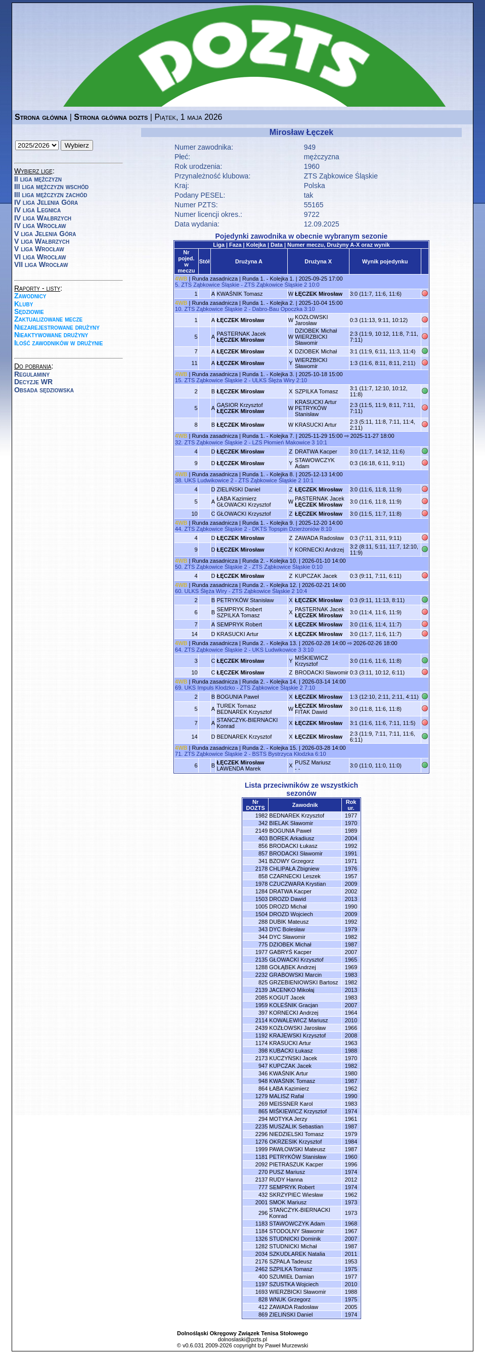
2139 (261, 990)
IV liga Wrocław (40, 225)
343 (263, 929)
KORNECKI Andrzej (319, 550)
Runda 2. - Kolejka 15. (269, 748)
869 (263, 1314)
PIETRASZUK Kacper (296, 1164)
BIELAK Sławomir (291, 823)
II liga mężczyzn (38, 179)
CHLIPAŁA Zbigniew (294, 869)
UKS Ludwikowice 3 (276, 650)
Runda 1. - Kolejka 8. (268, 474)
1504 (261, 914)
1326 (261, 1239)
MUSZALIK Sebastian (296, 1126)
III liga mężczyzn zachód (50, 195)
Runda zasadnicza (215, 279)
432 (263, 1195)
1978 (261, 884)
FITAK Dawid (318, 709)
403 (263, 838)
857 (263, 853)
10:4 (301, 591)
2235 (261, 1126)
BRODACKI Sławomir (321, 672)
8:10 (326, 529)
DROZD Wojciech (291, 914)
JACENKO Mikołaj (291, 990)
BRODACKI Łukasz (293, 846)
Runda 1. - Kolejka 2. (268, 303)
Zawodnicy (30, 296)
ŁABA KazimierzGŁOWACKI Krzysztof (243, 501)
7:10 (309, 688)
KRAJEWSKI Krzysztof (297, 1035)
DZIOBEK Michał (316, 351)
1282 (261, 1246)
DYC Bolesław (286, 929)
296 (263, 1213)
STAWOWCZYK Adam (297, 1223)
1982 (261, 815)
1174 (261, 1043)
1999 (261, 1149)
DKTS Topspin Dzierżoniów (285, 529)
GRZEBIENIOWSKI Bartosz (303, 982)
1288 (261, 967)
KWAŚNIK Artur (288, 1073)
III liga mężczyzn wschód (51, 187)
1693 (261, 1292)
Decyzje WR (33, 382)
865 (263, 1111)
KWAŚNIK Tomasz (239, 294)
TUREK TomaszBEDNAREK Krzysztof (244, 709)
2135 (261, 960)
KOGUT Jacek (287, 997)
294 (263, 1119)
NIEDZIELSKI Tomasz (296, 1134)
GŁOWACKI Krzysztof (243, 514)
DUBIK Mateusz (288, 922)
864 (263, 1088)
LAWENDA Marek (240, 765)
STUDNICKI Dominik (295, 1239)
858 (263, 876)
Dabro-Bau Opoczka (277, 309)
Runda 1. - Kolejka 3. (268, 374)
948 (263, 1081)
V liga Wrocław (39, 249)
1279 (261, 1096)
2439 (261, 1028)
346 (263, 1073)
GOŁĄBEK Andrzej (292, 967)
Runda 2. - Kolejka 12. (269, 585)
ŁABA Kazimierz (289, 1088)
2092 (261, 1164)
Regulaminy (32, 374)
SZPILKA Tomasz (316, 391)
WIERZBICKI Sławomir (311, 363)
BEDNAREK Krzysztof (244, 737)
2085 (261, 997)
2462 (261, 1269)
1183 (261, 1223)
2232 (261, 975)
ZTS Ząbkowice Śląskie (341, 176)
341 (263, 861)
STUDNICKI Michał (293, 1246)
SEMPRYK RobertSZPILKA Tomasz (239, 612)
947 (263, 1066)
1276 (261, 1142)
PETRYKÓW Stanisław (245, 600)
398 (263, 1051)
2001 (261, 1202)
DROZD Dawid (287, 899)
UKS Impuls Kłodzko (209, 688)
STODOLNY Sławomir (296, 1231)
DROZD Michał (287, 906)
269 (263, 1104)
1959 (261, 1005)
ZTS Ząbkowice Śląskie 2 (275, 285)
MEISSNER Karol (291, 1104)
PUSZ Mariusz (287, 1172)
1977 (261, 952)
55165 (314, 205)
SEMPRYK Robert (239, 624)
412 (263, 1307)
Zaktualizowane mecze (48, 319)
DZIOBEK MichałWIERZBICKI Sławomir (316, 337)
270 (263, 1172)
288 (263, 922)
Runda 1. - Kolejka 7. (268, 436)
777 (263, 1187)
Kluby (23, 304)
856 (263, 846)
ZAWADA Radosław (319, 538)
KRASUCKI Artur (316, 425)
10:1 (322, 442)
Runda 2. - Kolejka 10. (269, 561)
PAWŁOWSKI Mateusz (297, 1149)
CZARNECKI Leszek (294, 876)
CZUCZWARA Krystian (297, 884)
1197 (261, 1284)
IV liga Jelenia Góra (46, 202)
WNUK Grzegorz (290, 1299)
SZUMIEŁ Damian (291, 1277)
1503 (261, 899)
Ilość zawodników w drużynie (58, 343)
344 (263, 937)
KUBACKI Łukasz (291, 1051)
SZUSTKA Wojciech (294, 1284)
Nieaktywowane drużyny (51, 335)
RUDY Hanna (285, 1179)
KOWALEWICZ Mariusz (298, 1020)
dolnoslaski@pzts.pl (242, 1339)
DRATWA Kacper (316, 451)
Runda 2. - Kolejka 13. (269, 643)
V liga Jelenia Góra (45, 234)
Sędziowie (29, 311)
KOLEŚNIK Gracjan (293, 1005)
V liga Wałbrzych (41, 241)
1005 (261, 906)
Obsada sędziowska (44, 390)
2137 (261, 1179)
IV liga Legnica (37, 210)
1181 (261, 1157)
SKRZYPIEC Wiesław (296, 1195)
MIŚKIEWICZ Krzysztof (311, 661)
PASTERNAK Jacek (241, 337)
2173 (261, 1058)
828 (263, 1299)
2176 (261, 1261)
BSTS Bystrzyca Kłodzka (283, 754)
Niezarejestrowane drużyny (57, 327)
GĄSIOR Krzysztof (240, 408)
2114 (261, 1020)
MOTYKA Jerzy (288, 1119)
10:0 (313, 285)
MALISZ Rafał (286, 1096)
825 (263, 982)
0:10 (317, 567)
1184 (261, 1231)
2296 (261, 1134)
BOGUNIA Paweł (237, 697)
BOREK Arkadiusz (291, 838)
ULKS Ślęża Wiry (273, 380)
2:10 (301, 380)
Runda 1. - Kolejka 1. (268, 279)
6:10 (320, 754)
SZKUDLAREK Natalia (297, 1254)
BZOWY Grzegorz (291, 861)
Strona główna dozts (111, 117)
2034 (261, 1254)
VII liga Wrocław (41, 264)
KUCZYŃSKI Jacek (293, 1058)
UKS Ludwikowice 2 (208, 480)
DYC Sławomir (287, 937)
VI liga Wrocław (40, 257)
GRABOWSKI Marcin (295, 975)
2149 (261, 831)
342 (263, 823)
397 (263, 1013)
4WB (181, 279)
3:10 (309, 309)
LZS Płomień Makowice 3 (283, 442)
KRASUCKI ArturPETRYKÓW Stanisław (316, 408)
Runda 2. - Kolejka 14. (269, 681)
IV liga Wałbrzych (42, 218)
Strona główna (41, 117)
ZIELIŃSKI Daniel (238, 489)
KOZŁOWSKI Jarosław (311, 320)
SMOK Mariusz (287, 1202)
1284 (261, 891)
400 (263, 1277)
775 (263, 944)
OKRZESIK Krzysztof (295, 1142)
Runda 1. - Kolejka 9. (268, 523)
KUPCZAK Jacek (316, 576)
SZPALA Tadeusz (290, 1261)
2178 (261, 869)
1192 (261, 1035)
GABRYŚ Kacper (290, 952)
